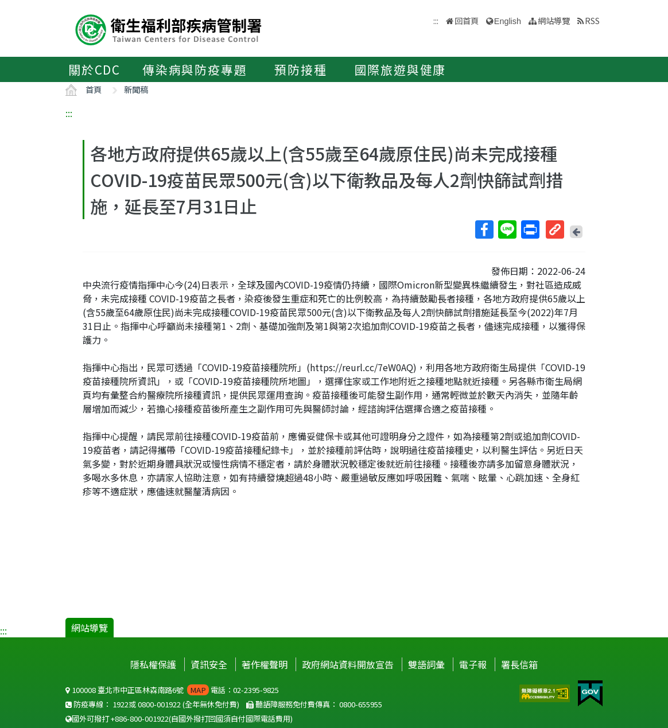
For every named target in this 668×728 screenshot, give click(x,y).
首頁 (94, 89)
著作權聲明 (265, 664)
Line (506, 229)
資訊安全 (209, 664)
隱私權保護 (153, 664)
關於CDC (94, 69)
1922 (120, 704)
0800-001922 (159, 704)
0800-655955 (360, 704)
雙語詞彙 (426, 664)
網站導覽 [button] (554, 20)
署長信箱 (519, 664)
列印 (529, 229)
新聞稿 (136, 89)
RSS (592, 20)
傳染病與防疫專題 (194, 69)
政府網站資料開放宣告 (348, 664)
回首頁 (467, 20)
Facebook (484, 229)
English (507, 21)
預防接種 (300, 69)
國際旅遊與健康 (400, 69)
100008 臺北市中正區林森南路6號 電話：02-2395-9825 (172, 689)
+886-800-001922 (140, 718)
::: (68, 113)
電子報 (473, 664)
